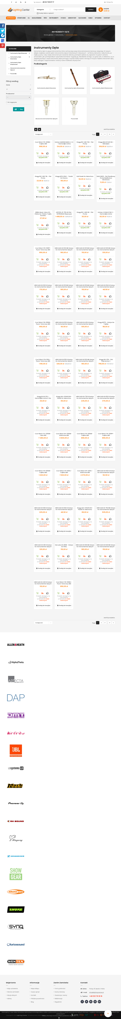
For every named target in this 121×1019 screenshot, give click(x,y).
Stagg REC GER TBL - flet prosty (43, 177)
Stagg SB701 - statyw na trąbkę (106, 323)
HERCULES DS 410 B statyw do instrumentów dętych (85, 323)
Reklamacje (58, 999)
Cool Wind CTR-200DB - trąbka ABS (85, 434)
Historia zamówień (13, 992)
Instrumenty (54, 18)
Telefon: (84, 996)
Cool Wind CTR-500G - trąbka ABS (64, 471)
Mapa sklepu (35, 988)
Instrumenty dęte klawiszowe (15, 63)
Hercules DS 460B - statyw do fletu (64, 546)
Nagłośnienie (37, 18)
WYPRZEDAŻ (11, 18)
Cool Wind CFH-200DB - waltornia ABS (64, 434)
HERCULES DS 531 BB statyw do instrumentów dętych (85, 249)
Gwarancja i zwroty (61, 995)
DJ (29, 18)
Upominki (99, 18)
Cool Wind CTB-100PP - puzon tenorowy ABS (43, 249)
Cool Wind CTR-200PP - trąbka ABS (106, 434)
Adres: (84, 989)
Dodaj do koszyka (43, 163)
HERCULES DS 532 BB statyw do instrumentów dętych (64, 249)
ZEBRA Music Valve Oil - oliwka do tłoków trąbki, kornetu (43, 214)
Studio (63, 18)
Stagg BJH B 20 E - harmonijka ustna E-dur (43, 397)
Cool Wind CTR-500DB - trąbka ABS (43, 471)
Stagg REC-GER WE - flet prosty (85, 213)
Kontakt (108, 18)
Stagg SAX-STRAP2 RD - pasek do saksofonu (85, 509)
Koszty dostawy (60, 992)
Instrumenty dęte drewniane (15, 58)
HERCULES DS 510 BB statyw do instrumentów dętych (85, 286)
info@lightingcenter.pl (96, 992)
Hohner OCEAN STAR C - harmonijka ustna (106, 213)
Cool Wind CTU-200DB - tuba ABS (43, 434)
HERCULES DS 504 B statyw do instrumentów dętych (106, 286)
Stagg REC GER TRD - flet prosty (85, 143)
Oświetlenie (21, 18)
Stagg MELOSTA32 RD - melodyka (106, 143)
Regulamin (58, 1002)
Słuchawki (83, 18)
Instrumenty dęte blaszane (18, 53)
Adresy (9, 999)
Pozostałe (13, 74)
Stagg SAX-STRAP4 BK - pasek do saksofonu (64, 397)
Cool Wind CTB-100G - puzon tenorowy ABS (43, 360)
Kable (91, 18)
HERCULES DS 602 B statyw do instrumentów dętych (64, 509)
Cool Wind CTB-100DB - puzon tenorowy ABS (43, 323)
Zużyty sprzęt (35, 992)
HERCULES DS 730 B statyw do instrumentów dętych (85, 397)
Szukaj (90, 9)
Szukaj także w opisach (45, 13)
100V (45, 18)
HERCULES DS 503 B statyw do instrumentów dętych (106, 471)
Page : (94, 134)
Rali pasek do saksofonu (85, 176)
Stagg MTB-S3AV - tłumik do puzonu (64, 177)
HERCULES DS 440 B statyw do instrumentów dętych (43, 583)
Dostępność (43, 134)
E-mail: (84, 992)
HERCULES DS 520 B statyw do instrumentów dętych (43, 286)
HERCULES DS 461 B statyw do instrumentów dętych (43, 546)
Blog (32, 1002)
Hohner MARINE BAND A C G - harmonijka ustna (64, 143)
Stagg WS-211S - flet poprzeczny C (106, 360)
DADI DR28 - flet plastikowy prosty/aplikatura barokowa (106, 178)
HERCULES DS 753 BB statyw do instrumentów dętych (106, 509)
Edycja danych (12, 995)
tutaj (77, 1015)
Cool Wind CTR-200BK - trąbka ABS (43, 143)
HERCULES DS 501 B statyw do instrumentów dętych (64, 323)
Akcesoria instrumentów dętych (17, 69)
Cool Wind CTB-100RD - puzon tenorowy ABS (64, 583)
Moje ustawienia (12, 988)
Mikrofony (73, 18)
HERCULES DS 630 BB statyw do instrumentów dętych (85, 546)
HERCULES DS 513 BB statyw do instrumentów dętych (64, 286)
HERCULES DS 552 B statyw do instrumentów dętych (106, 397)
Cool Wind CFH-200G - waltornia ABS (85, 471)
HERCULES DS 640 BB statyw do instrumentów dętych (106, 546)
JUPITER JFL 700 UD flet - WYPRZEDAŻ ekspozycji (64, 213)
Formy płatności (60, 988)
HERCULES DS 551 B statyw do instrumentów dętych (64, 360)
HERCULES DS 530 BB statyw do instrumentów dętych (106, 249)
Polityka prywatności (37, 999)
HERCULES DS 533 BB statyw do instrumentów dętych (85, 360)
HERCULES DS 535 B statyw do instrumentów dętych (43, 509)
